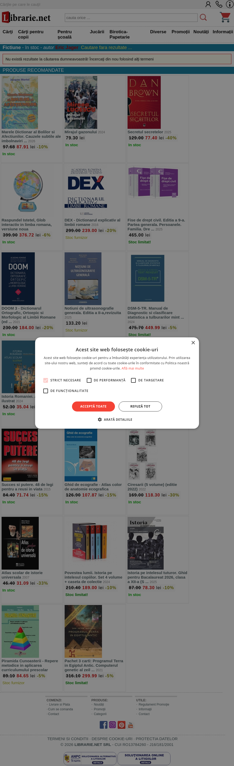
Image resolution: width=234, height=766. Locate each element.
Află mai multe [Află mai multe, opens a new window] (133, 368)
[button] (117, 419)
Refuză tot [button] (140, 406)
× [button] (193, 343)
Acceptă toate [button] (93, 406)
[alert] (117, 383)
